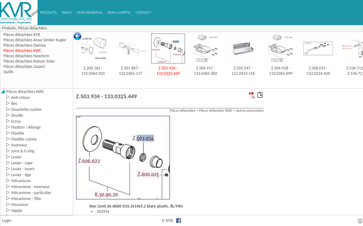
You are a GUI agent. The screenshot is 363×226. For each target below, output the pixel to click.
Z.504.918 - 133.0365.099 (280, 70)
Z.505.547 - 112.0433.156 (243, 70)
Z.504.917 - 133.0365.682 (205, 70)
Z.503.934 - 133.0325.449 (168, 70)
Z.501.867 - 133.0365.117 (130, 70)
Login (6, 220)
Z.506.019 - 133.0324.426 (318, 70)
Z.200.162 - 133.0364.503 (93, 70)
